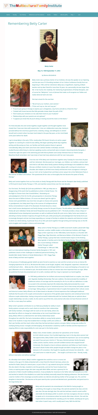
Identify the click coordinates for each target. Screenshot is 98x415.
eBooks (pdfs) (64, 14)
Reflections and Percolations (36, 14)
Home (8, 14)
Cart (79, 14)
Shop (74, 14)
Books (49, 14)
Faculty (15, 14)
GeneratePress (62, 412)
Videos (55, 14)
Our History (23, 14)
